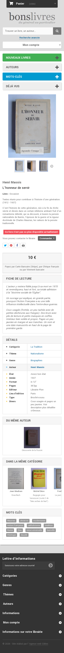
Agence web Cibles (38, 643)
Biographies (36, 360)
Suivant (51, 166)
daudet (24, 535)
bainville (51, 530)
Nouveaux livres (18, 58)
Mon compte (11, 622)
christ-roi (24, 520)
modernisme (39, 520)
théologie (11, 535)
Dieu (20, 530)
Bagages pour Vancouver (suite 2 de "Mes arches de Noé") (39, 498)
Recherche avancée (29, 37)
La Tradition (36, 346)
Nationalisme (37, 353)
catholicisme (34, 525)
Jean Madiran (16, 491)
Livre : (6, 193)
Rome (10, 530)
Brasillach (16, 495)
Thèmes (8, 594)
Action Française (15, 525)
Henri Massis (37, 367)
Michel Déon (39, 491)
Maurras (11, 520)
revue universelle (34, 530)
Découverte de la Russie (32, 450)
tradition (49, 525)
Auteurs (12, 67)
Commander (47, 238)
